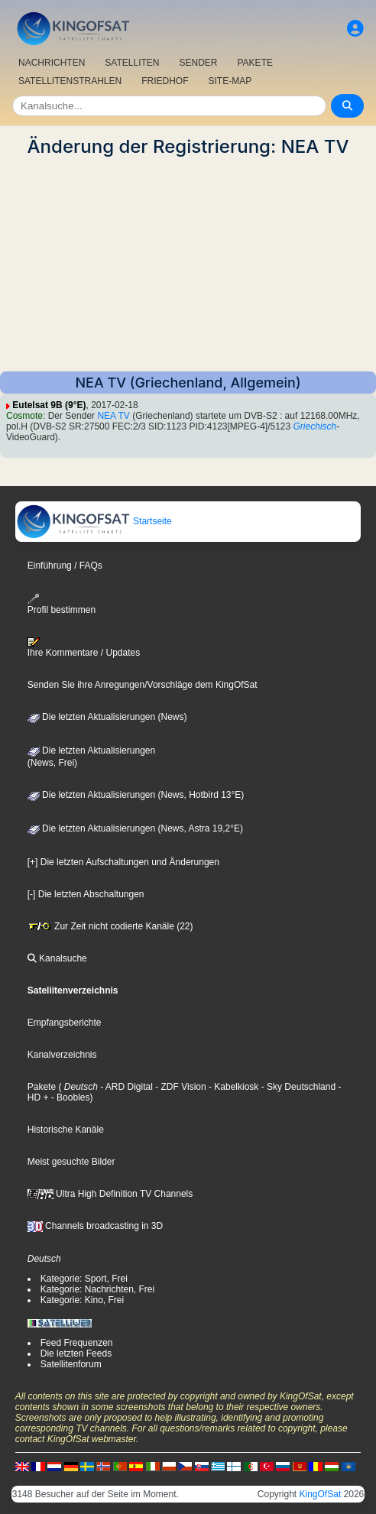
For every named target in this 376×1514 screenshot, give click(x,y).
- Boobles (68, 1097)
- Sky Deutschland (296, 1086)
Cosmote (24, 415)
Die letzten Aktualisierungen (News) (107, 717)
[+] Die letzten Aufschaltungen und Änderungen (123, 862)
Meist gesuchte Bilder (71, 1161)
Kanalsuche (57, 958)
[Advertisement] (188, 264)
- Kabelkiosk (232, 1086)
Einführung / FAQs (65, 565)
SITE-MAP (230, 81)
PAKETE (255, 62)
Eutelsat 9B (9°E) (49, 405)
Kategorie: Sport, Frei (84, 1278)
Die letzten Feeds (76, 1353)
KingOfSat (321, 1494)
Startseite (94, 521)
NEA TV (113, 415)
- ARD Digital (125, 1086)
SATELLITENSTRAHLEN (70, 81)
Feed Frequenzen (77, 1342)
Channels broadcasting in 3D (95, 1226)
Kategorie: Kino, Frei (82, 1300)
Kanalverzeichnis (62, 1054)
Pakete (42, 1086)
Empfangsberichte (65, 1022)
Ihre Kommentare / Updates (84, 647)
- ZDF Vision (179, 1086)
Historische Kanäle (66, 1129)
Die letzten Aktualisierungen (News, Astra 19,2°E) (135, 828)
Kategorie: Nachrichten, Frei (97, 1289)
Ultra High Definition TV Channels (110, 1193)
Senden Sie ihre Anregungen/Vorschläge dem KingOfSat (143, 684)
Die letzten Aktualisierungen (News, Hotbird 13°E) (136, 794)
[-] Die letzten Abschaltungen (86, 894)
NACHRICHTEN (51, 62)
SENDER (198, 62)
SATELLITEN (132, 62)
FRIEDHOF (164, 81)
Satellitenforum (71, 1364)
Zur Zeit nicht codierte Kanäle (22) (110, 926)
